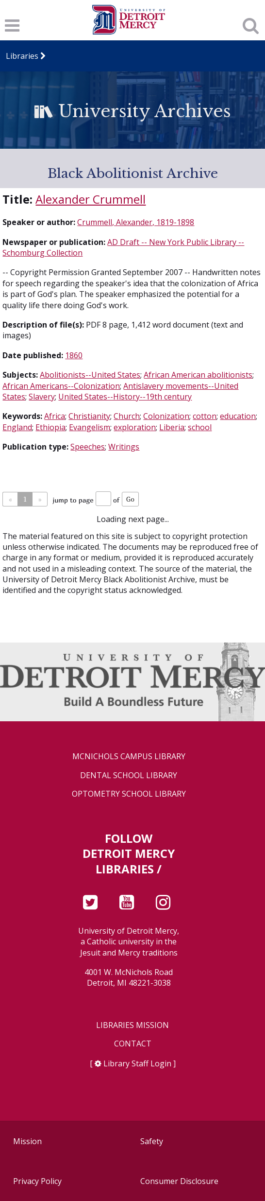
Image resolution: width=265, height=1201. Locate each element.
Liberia (171, 427)
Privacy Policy (37, 1181)
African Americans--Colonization (61, 386)
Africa (54, 416)
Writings (123, 446)
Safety (151, 1141)
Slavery (42, 396)
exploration (135, 427)
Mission (27, 1141)
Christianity (89, 416)
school (200, 427)
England (17, 427)
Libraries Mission (132, 1025)
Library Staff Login (137, 1063)
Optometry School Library (129, 794)
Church (127, 416)
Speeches (87, 446)
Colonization (166, 416)
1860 (74, 355)
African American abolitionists (198, 374)
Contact (132, 1043)
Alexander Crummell (90, 199)
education (238, 416)
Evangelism (89, 427)
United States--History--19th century (125, 396)
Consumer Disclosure (179, 1181)
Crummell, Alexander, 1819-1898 (135, 222)
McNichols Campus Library (128, 756)
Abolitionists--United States (90, 374)
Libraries (22, 56)
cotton (204, 416)
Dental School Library (128, 775)
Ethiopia (50, 427)
